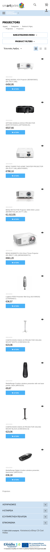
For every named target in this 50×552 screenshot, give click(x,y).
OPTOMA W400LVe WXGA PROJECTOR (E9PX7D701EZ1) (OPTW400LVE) (20, 124)
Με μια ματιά (42, 59)
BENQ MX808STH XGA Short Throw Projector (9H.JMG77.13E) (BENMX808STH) (22, 254)
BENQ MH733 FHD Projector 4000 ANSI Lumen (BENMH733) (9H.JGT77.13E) (22, 211)
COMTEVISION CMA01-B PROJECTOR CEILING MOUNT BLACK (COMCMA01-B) (23, 428)
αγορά (16, 89)
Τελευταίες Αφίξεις (13, 49)
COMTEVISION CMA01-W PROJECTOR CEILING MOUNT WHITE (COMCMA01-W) (23, 341)
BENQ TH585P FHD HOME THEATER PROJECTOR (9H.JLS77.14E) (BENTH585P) (24, 167)
